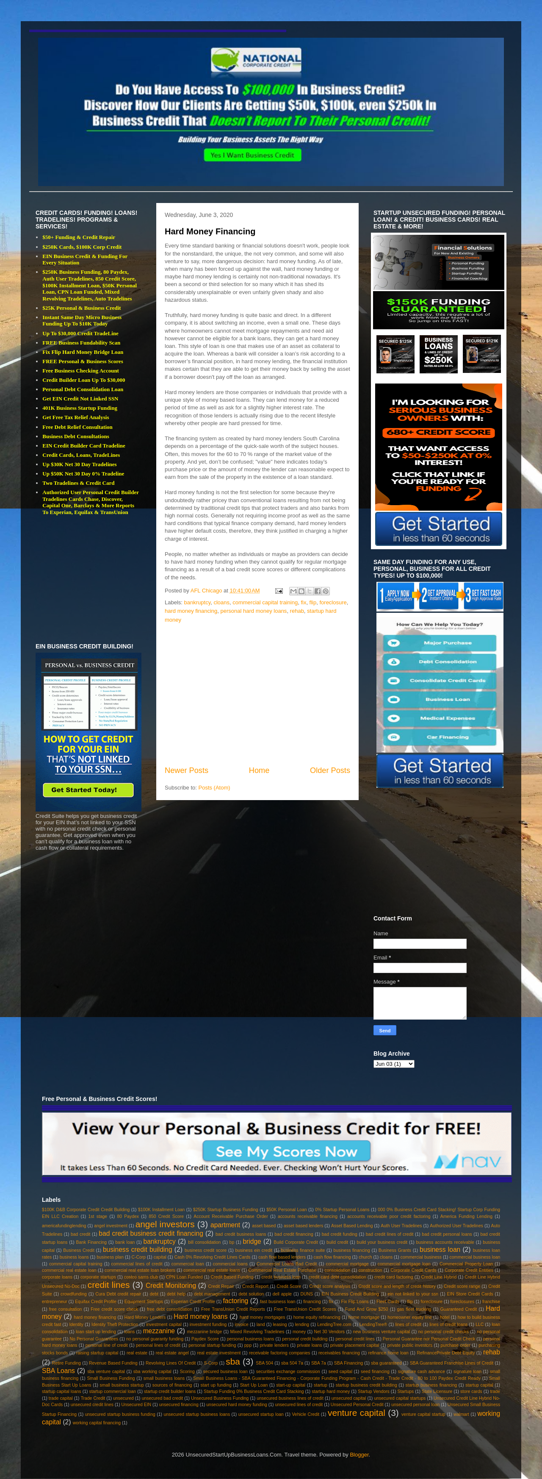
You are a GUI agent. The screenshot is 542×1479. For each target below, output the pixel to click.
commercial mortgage (347, 1264)
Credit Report (255, 1286)
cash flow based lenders (282, 1257)
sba (233, 1361)
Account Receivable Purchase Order (231, 1216)
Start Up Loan (254, 1385)
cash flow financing (332, 1257)
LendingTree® (373, 1324)
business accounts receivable (445, 1242)
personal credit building (304, 1339)
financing (312, 1301)
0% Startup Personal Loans (342, 1209)
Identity (76, 1324)
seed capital (340, 1371)
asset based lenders (303, 1225)
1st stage (98, 1216)
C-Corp (139, 1257)
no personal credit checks (443, 1331)
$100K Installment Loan (161, 1209)
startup (320, 1385)
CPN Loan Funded (184, 1277)
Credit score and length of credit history (397, 1286)
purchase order (455, 1345)
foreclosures (463, 1301)
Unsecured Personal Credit (357, 1404)
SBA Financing (348, 1363)
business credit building (137, 1249)
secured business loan (225, 1371)
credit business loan (281, 1277)
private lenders (274, 1345)
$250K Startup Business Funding (225, 1209)
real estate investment (219, 1353)
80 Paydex (128, 1216)
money (299, 1331)
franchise (491, 1301)
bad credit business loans (241, 1234)
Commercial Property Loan (466, 1264)
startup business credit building (366, 1385)
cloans (221, 602)
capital (160, 1257)
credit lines (109, 1285)
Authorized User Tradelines (456, 1225)
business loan (440, 1249)
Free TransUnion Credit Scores (305, 1309)
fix (303, 602)
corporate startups (98, 1277)
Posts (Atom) (214, 787)
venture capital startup (423, 1414)
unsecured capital (349, 1398)
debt (154, 1294)
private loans (309, 1345)
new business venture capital (381, 1331)
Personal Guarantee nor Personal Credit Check (429, 1339)
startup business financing (431, 1385)
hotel (445, 1317)
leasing (280, 1324)
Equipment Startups (143, 1301)
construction (370, 1270)
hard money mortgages (262, 1317)
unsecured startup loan (261, 1414)
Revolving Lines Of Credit (171, 1363)
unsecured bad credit (162, 1398)
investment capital (163, 1324)
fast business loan (277, 1301)
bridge (252, 1241)
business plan (110, 1257)
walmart (461, 1414)
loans (129, 1331)
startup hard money (331, 1391)
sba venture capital (106, 1371)
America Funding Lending (466, 1216)
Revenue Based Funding (113, 1363)
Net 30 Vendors (329, 1331)
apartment (225, 1225)
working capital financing (97, 1423)
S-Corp (211, 1363)
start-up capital (290, 1385)
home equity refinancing (316, 1317)
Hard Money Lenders (145, 1317)
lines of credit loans (448, 1324)
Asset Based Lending (352, 1225)
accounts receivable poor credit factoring (388, 1216)
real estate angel (172, 1353)
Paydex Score (205, 1339)
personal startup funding (212, 1345)
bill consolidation (204, 1242)
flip (313, 602)
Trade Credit (93, 1398)
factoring (235, 1300)
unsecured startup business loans (196, 1414)
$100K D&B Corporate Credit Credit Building (86, 1209)
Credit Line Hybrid (439, 1277)
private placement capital (354, 1345)
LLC (480, 1324)
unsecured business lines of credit (290, 1398)
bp (232, 1242)
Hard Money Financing (210, 231)
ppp (248, 1345)
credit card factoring (393, 1277)
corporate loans (57, 1277)
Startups (405, 1391)
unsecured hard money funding (236, 1404)
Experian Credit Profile (193, 1301)
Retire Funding (66, 1363)
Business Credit (78, 1250)
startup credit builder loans (170, 1391)
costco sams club (141, 1277)
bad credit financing (293, 1234)
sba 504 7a (292, 1363)
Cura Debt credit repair (118, 1294)
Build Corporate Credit (296, 1242)
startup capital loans (61, 1391)
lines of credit (408, 1324)
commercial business (421, 1257)
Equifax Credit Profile (95, 1301)
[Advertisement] (257, 695)
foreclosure (332, 602)
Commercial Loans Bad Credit (287, 1264)
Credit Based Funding (232, 1277)
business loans (74, 1257)
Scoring (187, 1371)
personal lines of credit (158, 1345)
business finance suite (303, 1250)
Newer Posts (186, 770)
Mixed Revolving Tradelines (257, 1331)
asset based (264, 1225)
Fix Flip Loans (355, 1301)
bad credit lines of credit (390, 1234)
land (261, 1324)
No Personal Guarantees (94, 1339)
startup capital (479, 1385)
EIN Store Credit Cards (470, 1294)
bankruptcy (197, 602)
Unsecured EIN (137, 1404)
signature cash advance (421, 1371)
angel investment (110, 1225)
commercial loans (230, 1264)
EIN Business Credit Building (350, 1294)
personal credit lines (355, 1339)
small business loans (164, 1378)
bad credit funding (339, 1234)
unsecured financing (179, 1404)
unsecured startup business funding (120, 1414)
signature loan (467, 1371)
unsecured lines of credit (299, 1404)
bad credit (80, 1234)
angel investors (165, 1224)
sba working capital (152, 1371)
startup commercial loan (112, 1391)
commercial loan (187, 1264)
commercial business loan (475, 1257)
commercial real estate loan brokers (140, 1270)
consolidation (337, 1270)
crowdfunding (74, 1294)
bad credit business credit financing (151, 1233)
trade (495, 1391)
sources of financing (172, 1385)
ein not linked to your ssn (412, 1294)
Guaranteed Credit (458, 1309)
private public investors (409, 1345)
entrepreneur (54, 1301)
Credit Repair (221, 1286)
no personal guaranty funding (154, 1339)
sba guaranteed (386, 1363)
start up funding (216, 1385)
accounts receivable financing (307, 1216)
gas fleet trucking (414, 1309)
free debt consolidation (169, 1309)
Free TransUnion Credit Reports (233, 1309)
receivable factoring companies (279, 1353)
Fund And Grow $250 (366, 1309)
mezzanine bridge (204, 1331)
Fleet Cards (387, 1301)
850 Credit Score (166, 1216)
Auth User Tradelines (401, 1225)
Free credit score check (114, 1309)
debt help (176, 1294)
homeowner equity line (409, 1317)
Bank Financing (91, 1242)
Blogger (359, 1454)
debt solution (251, 1294)
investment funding (208, 1324)
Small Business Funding (111, 1378)
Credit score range (462, 1286)
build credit (337, 1242)
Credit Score (289, 1286)
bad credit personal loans (447, 1234)
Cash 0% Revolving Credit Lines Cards (212, 1257)
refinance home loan (388, 1353)
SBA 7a (318, 1363)
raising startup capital (97, 1353)
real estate (137, 1353)
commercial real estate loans (211, 1270)
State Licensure (437, 1391)
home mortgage (363, 1317)
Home (259, 770)
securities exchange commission (288, 1371)
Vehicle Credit (306, 1414)
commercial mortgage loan (404, 1264)
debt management (212, 1294)
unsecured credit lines (92, 1404)
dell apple (282, 1294)
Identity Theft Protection (114, 1324)
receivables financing (339, 1353)
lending (302, 1324)
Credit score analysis (329, 1286)
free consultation (65, 1309)
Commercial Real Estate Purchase (282, 1270)
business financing (351, 1250)
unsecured (123, 1398)
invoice (241, 1324)
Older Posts (330, 770)
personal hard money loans (254, 611)
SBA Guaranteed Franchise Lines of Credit (452, 1363)
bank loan (125, 1242)
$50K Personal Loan (286, 1209)
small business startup (122, 1385)
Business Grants (395, 1250)
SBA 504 (264, 1363)
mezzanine (159, 1330)
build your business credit (382, 1242)
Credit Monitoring (171, 1285)
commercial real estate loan (69, 1270)
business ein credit (253, 1250)
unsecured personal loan (415, 1404)
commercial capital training (265, 602)
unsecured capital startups (400, 1398)
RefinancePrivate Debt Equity (446, 1353)
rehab (297, 611)
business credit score (206, 1250)
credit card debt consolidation (337, 1277)
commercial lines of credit (137, 1264)
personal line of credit (107, 1345)
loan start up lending (96, 1331)
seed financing (375, 1371)
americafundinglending (64, 1225)
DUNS (307, 1294)
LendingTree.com (334, 1324)
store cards (471, 1391)
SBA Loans (58, 1370)
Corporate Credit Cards (413, 1270)
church (365, 1257)
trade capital (61, 1398)
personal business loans (250, 1339)
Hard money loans (200, 1316)
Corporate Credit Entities (469, 1270)
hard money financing (191, 611)
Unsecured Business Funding (220, 1398)
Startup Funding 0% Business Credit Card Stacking (254, 1391)
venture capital (356, 1413)
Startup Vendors (374, 1391)
